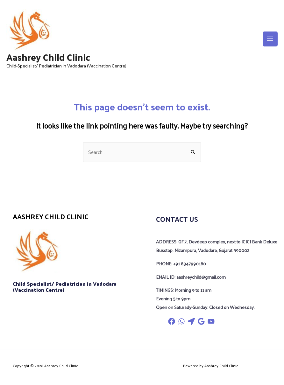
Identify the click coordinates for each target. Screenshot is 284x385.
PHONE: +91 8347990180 (181, 263)
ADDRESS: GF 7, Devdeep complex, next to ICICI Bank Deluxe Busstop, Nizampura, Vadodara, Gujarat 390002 (216, 245)
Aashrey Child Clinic (48, 56)
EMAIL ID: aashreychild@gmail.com (191, 277)
